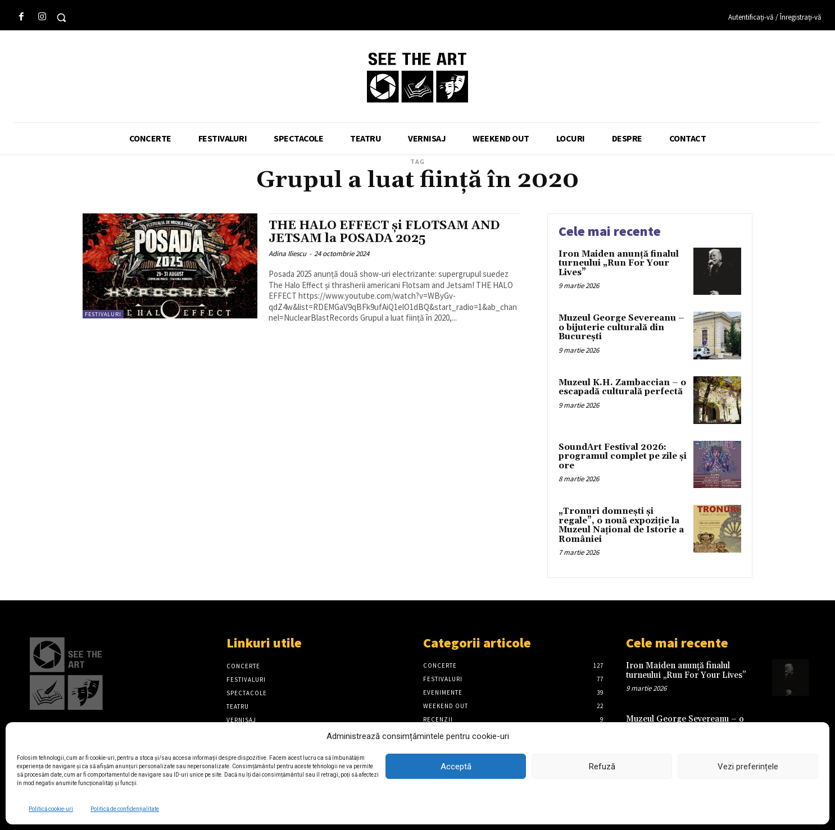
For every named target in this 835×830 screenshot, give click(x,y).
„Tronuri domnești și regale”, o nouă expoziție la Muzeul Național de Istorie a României (621, 525)
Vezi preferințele (748, 766)
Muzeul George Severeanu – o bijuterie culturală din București (621, 327)
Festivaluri (103, 314)
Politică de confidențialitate (124, 809)
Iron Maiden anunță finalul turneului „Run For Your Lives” (619, 263)
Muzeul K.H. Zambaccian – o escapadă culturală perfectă (622, 387)
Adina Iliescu (287, 253)
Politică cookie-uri (51, 809)
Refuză (602, 766)
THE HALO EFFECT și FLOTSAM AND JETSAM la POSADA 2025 (384, 232)
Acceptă (456, 766)
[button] (61, 17)
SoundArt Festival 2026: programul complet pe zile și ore (623, 456)
